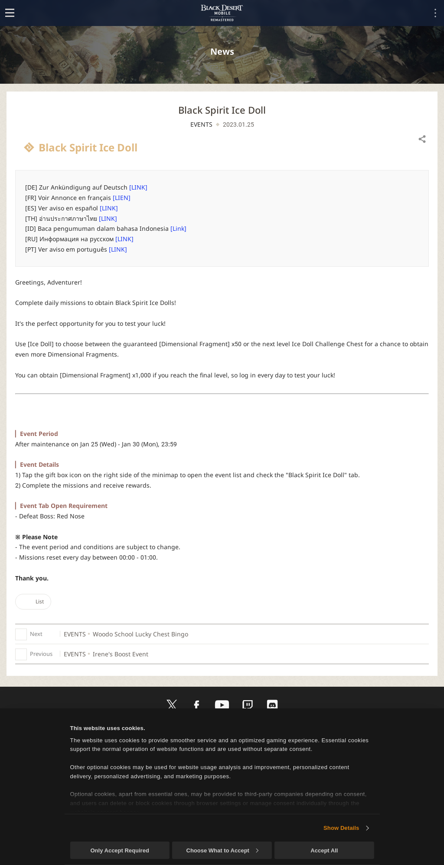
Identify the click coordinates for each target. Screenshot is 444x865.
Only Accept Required (119, 850)
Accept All (324, 850)
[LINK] (138, 187)
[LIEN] (122, 197)
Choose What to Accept (222, 850)
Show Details (341, 828)
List (33, 601)
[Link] (178, 228)
